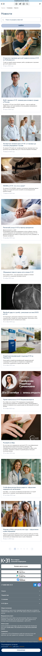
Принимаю (21, 650)
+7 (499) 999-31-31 (7, 585)
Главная (3, 8)
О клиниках (9, 8)
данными (22, 646)
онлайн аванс (10, 627)
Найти (21, 26)
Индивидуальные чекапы (21, 0)
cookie (10, 646)
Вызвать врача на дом (21, 566)
